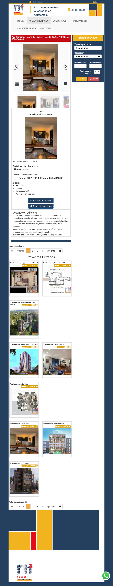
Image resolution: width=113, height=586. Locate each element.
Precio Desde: (80, 63)
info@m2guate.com (40, 2)
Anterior (20, 251)
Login (97, 2)
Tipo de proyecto (82, 44)
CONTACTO (45, 28)
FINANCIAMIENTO (79, 21)
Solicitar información (41, 200)
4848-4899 (78, 9)
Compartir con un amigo (41, 206)
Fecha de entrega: (20, 161)
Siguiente (51, 251)
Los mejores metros (46, 7)
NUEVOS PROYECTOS (39, 21)
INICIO (20, 20)
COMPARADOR (59, 21)
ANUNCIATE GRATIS (26, 28)
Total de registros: (17, 246)
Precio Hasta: (95, 63)
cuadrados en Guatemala (42, 13)
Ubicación (79, 53)
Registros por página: (85, 72)
